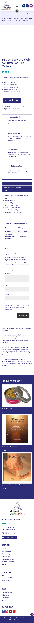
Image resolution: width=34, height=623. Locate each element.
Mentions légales (9, 618)
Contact (23, 620)
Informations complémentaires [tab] (12, 187)
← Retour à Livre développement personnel (15, 14)
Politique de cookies (14, 620)
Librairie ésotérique (11, 18)
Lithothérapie (6, 556)
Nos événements (7, 551)
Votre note (8, 271)
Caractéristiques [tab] (8, 184)
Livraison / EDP (7, 578)
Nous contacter (10, 537)
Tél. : (3, 533)
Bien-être (4, 564)
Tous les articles (7, 592)
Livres (18, 18)
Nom (6, 285)
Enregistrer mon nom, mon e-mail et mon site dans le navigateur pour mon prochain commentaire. (17, 307)
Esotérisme (5, 598)
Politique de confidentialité (22, 618)
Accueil (4, 18)
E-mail (7, 294)
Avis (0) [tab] (6, 190)
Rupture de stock (11, 100)
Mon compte (6, 580)
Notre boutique (6, 554)
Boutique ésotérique (8, 562)
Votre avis (8, 273)
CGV (3, 575)
